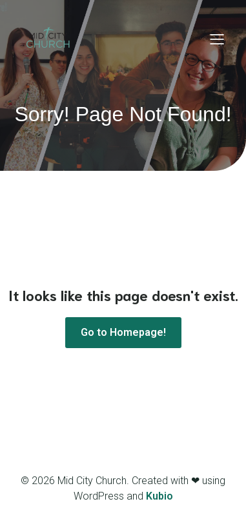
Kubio (159, 496)
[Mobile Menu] (217, 38)
